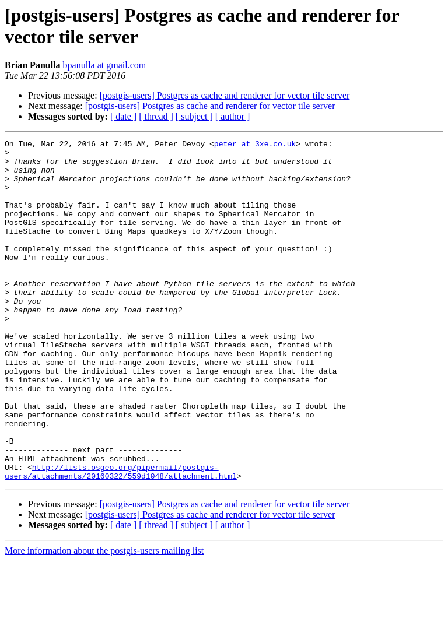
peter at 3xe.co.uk (255, 145)
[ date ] (123, 116)
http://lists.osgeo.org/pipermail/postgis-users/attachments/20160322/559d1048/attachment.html (121, 538)
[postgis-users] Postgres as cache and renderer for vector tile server (225, 95)
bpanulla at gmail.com (104, 65)
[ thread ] (156, 116)
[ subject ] (194, 116)
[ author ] (232, 116)
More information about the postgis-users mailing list (104, 619)
